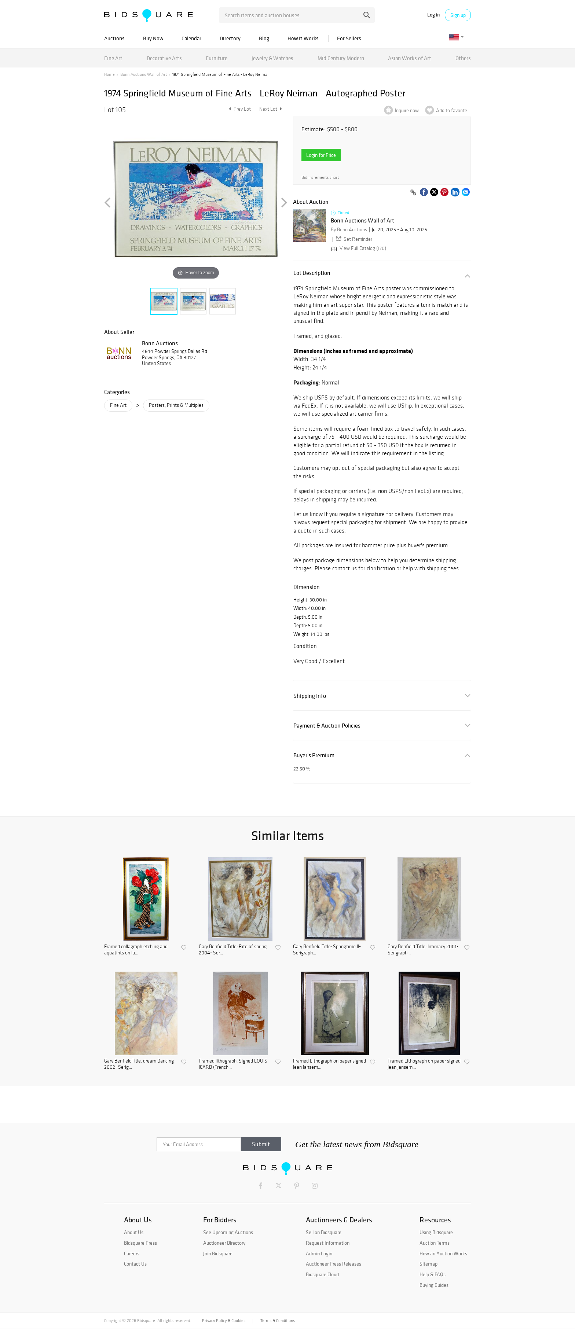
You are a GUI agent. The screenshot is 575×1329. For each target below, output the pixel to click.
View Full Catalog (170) (358, 248)
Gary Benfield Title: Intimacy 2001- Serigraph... (423, 950)
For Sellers (349, 38)
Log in (433, 15)
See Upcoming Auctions (228, 1232)
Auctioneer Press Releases (333, 1263)
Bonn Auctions (160, 343)
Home (109, 74)
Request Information (327, 1243)
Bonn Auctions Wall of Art (143, 74)
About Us (133, 1232)
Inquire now (407, 110)
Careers (131, 1253)
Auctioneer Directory (224, 1243)
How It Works (303, 38)
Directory (230, 38)
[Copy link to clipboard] (413, 192)
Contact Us (135, 1263)
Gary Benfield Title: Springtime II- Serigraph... (327, 950)
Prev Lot (239, 109)
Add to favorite (451, 110)
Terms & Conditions (277, 1320)
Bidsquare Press (140, 1243)
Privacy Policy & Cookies (223, 1320)
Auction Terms (435, 1243)
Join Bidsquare (217, 1253)
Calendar (191, 38)
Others (463, 58)
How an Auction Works (443, 1253)
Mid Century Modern (341, 58)
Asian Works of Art (409, 58)
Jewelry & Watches (272, 58)
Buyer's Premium (313, 755)
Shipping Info (309, 695)
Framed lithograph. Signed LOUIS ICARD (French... (233, 1064)
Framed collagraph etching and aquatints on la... (136, 950)
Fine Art (113, 58)
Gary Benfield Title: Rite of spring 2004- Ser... (233, 950)
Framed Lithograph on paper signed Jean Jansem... (329, 1064)
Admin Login (319, 1253)
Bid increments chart (320, 177)
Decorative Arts (164, 58)
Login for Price (321, 155)
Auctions (114, 38)
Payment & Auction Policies (326, 725)
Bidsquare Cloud (322, 1274)
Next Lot (270, 109)
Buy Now (153, 38)
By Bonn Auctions (349, 229)
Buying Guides (434, 1285)
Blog (264, 38)
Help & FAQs (433, 1274)
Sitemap (428, 1263)
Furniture (216, 58)
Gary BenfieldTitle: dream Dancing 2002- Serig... (139, 1064)
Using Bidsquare (436, 1232)
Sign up (458, 15)
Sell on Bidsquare (323, 1232)
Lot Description (311, 272)
